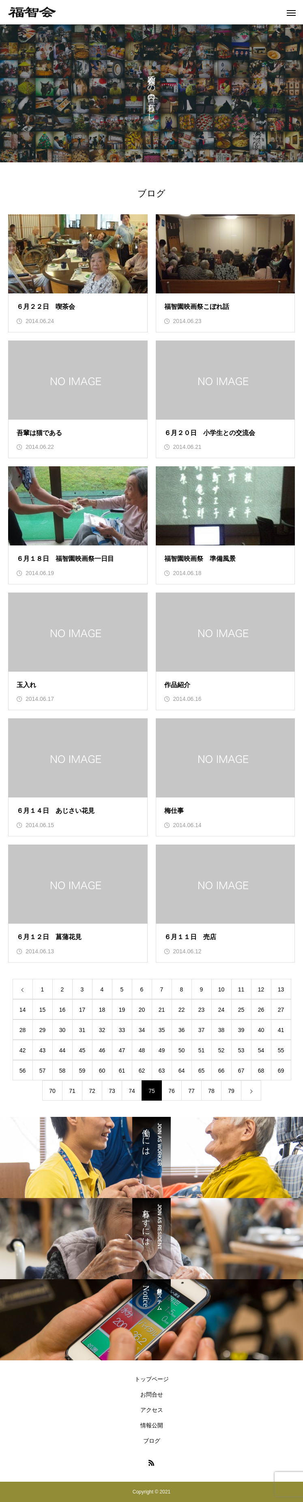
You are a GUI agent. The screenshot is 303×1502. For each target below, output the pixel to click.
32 (102, 1030)
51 (201, 1050)
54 (261, 1050)
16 (62, 1009)
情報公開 (151, 1425)
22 (181, 1009)
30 (62, 1030)
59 (82, 1070)
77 (191, 1091)
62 (142, 1070)
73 (112, 1091)
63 (162, 1070)
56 (22, 1070)
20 (142, 1009)
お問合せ (151, 1394)
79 (231, 1091)
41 (281, 1030)
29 (42, 1030)
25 (241, 1009)
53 (241, 1050)
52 (221, 1050)
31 (82, 1030)
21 (162, 1009)
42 (22, 1050)
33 (122, 1030)
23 (201, 1009)
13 (281, 989)
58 (62, 1070)
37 (201, 1030)
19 (122, 1009)
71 (72, 1091)
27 (281, 1009)
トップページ (152, 1379)
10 (221, 989)
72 (92, 1091)
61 (122, 1070)
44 (62, 1050)
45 (82, 1050)
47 (122, 1050)
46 (102, 1050)
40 (261, 1030)
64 (181, 1070)
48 (142, 1050)
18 (102, 1009)
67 (241, 1070)
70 (52, 1091)
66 (221, 1070)
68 (261, 1070)
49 (162, 1050)
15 (42, 1009)
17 (82, 1009)
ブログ (151, 1440)
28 (22, 1030)
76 (171, 1091)
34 (142, 1030)
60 (102, 1070)
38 (221, 1030)
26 (261, 1009)
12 (261, 989)
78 (211, 1091)
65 (201, 1070)
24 (221, 1009)
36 (181, 1030)
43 (42, 1050)
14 (22, 1009)
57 (42, 1070)
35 (162, 1030)
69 (281, 1070)
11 (241, 989)
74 (132, 1091)
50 (181, 1050)
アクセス (151, 1410)
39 (241, 1030)
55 (281, 1050)
